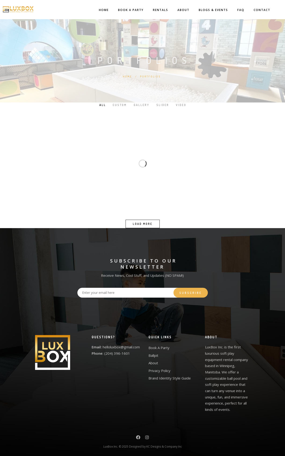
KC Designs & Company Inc (164, 447)
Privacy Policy (159, 370)
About (179, 10)
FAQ (236, 10)
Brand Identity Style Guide (169, 378)
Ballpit (153, 355)
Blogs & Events (209, 10)
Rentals (156, 10)
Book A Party (126, 10)
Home (100, 10)
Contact (257, 10)
